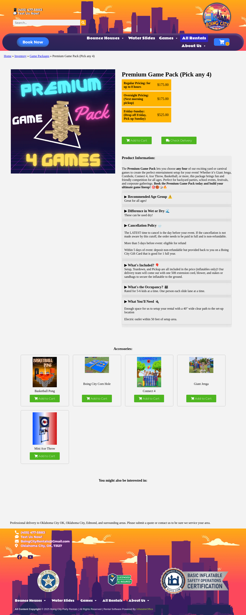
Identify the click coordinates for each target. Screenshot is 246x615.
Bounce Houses (105, 38)
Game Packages (39, 56)
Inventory (20, 56)
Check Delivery (179, 140)
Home (7, 56)
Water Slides (141, 38)
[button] (33, 42)
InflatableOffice (144, 609)
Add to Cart (136, 140)
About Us (193, 46)
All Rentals (194, 38)
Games (168, 38)
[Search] (83, 22)
